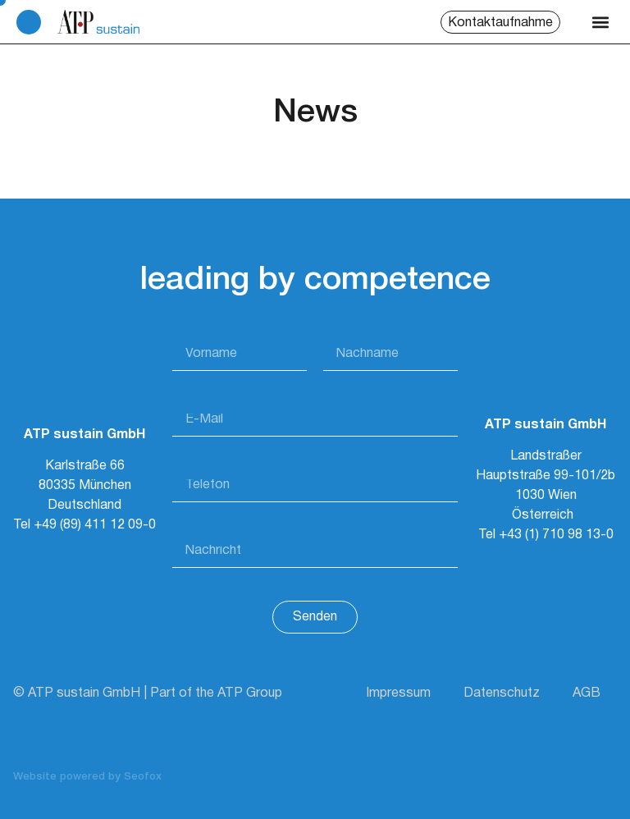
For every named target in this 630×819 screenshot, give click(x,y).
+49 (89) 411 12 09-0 (95, 525)
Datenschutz (501, 693)
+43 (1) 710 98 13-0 (556, 535)
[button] (600, 21)
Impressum (398, 693)
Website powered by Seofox (87, 776)
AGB (586, 693)
